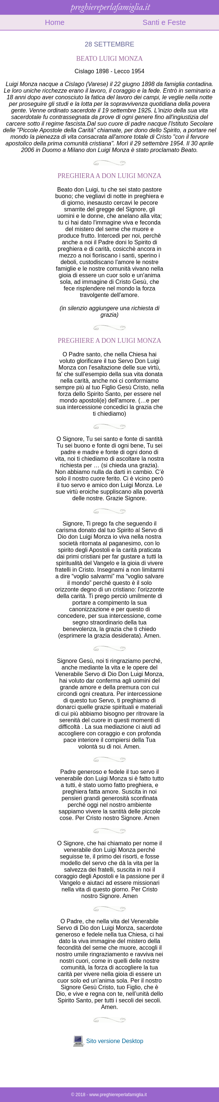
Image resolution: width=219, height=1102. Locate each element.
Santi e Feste (164, 22)
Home (55, 22)
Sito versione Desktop (114, 1041)
